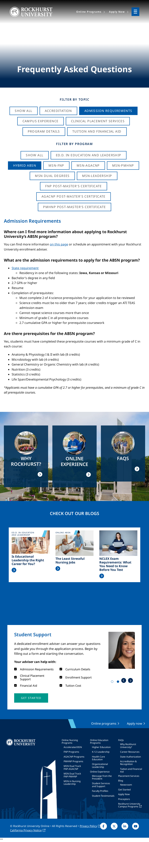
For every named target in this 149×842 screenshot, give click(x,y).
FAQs (121, 740)
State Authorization (130, 756)
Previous (123, 680)
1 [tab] (113, 682)
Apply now (134, 723)
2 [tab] (119, 682)
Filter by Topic (74, 99)
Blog (120, 780)
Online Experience (100, 771)
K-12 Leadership (100, 751)
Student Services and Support (101, 785)
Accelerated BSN (73, 747)
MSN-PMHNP (123, 165)
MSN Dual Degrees (52, 176)
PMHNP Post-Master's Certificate (74, 207)
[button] (31, 698)
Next (130, 680)
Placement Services (128, 776)
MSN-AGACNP (88, 165)
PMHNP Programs (73, 761)
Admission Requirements (108, 111)
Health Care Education (98, 758)
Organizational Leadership (100, 765)
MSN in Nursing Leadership (72, 783)
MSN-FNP (56, 165)
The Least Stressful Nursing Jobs (70, 560)
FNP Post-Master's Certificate (73, 186)
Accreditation (58, 111)
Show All (23, 111)
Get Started (124, 789)
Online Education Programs (99, 741)
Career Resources (129, 751)
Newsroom (126, 784)
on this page (59, 244)
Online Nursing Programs (70, 741)
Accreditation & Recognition (128, 763)
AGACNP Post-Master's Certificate (74, 196)
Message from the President (102, 777)
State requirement (25, 268)
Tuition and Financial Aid (131, 770)
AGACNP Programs (74, 756)
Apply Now (124, 794)
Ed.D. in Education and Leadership (88, 155)
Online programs (103, 723)
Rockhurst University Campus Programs (129, 805)
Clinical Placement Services (98, 121)
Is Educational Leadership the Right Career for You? (28, 560)
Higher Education (101, 747)
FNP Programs (71, 751)
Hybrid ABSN (24, 165)
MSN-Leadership (97, 176)
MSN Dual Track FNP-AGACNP (72, 767)
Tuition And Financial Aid (96, 131)
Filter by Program (74, 144)
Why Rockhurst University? (128, 746)
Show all (34, 155)
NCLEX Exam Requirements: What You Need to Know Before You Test (115, 564)
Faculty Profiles (100, 791)
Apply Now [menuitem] (117, 11)
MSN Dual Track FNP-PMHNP (72, 775)
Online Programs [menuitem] (88, 11)
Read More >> (14, 570)
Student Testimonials (103, 795)
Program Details (44, 131)
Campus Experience (41, 121)
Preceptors (124, 799)
